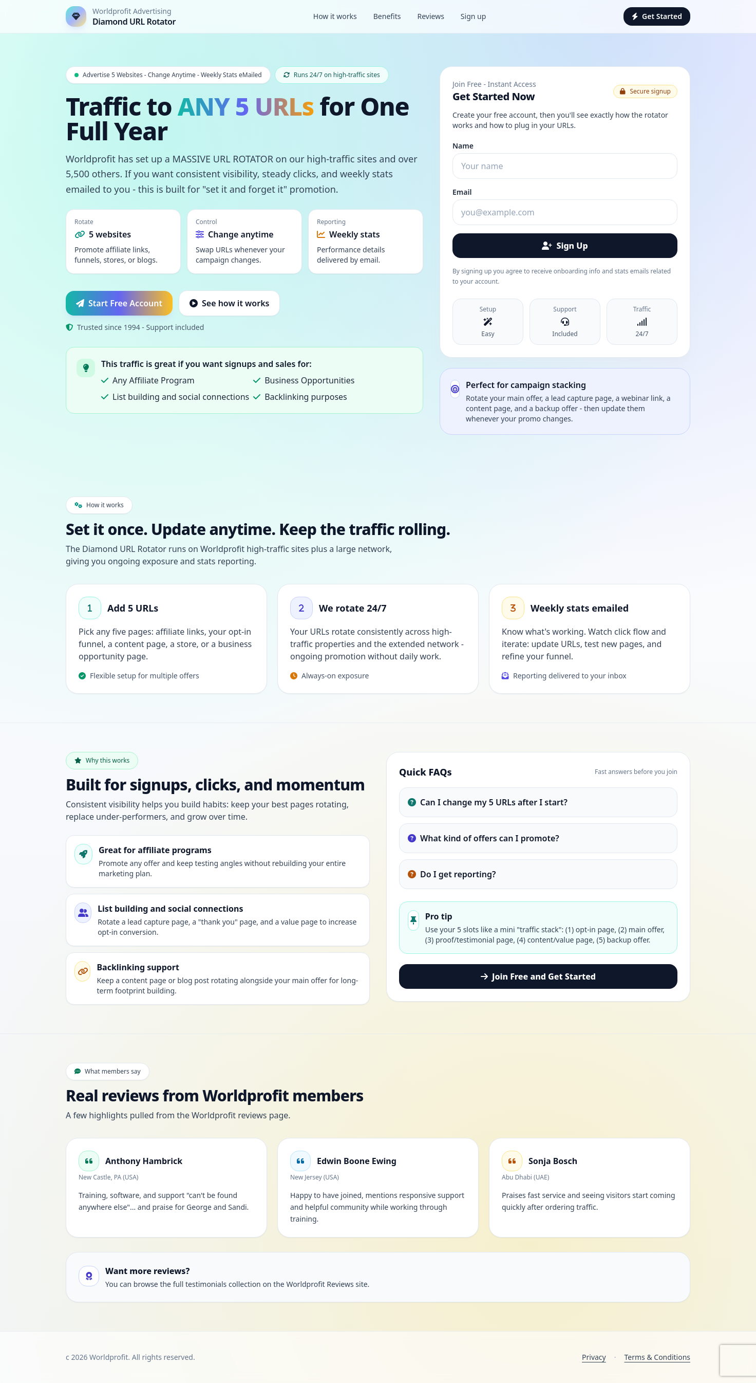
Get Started (657, 16)
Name (463, 146)
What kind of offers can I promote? (483, 838)
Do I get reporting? (452, 874)
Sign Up (565, 245)
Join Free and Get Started (538, 976)
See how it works (229, 303)
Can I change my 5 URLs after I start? (488, 802)
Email (461, 192)
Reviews (430, 16)
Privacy (594, 1357)
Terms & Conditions (658, 1357)
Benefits (387, 16)
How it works (335, 16)
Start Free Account (119, 303)
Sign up (473, 16)
